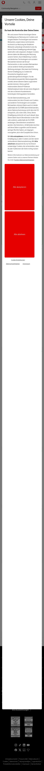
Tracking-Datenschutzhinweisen (24, 160)
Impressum (26, 264)
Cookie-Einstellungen (18, 260)
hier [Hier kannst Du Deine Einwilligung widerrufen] (34, 49)
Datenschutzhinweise (13, 264)
